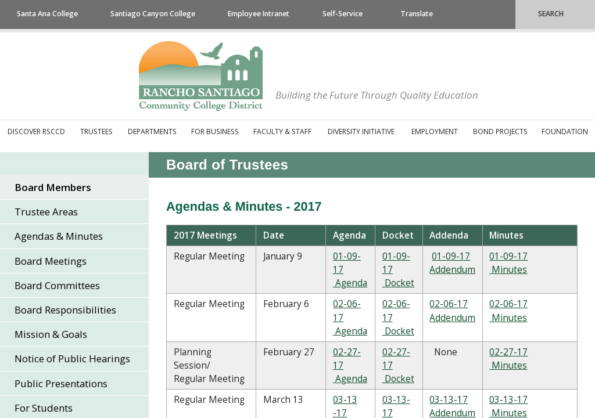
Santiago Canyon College (152, 14)
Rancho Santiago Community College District (201, 76)
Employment (434, 131)
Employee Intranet (258, 14)
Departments (152, 131)
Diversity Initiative (361, 131)
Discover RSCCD (36, 131)
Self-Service (342, 14)
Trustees (96, 131)
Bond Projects (500, 131)
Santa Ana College (47, 14)
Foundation (565, 131)
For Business (215, 131)
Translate (416, 14)
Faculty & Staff (282, 131)
